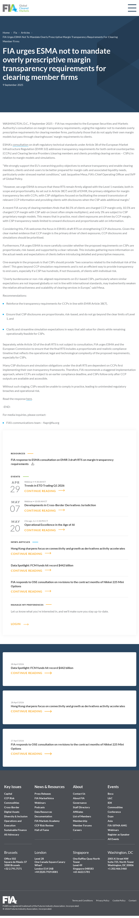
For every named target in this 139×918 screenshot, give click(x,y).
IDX (110, 800)
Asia (110, 818)
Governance (80, 800)
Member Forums (82, 823)
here (29, 398)
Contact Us (79, 791)
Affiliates (78, 809)
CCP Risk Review (44, 823)
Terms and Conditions (82, 898)
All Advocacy (11, 832)
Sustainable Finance (15, 827)
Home (6, 32)
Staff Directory (81, 805)
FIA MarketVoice (44, 796)
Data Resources (43, 809)
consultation (20, 144)
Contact (132, 898)
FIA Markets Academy (47, 818)
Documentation (44, 814)
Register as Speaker (119, 832)
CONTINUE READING (40, 490)
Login (16, 621)
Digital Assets (11, 809)
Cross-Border (12, 805)
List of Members (82, 814)
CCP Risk (9, 796)
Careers (77, 827)
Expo (110, 814)
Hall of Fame (42, 827)
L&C (110, 796)
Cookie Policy (119, 898)
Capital (8, 791)
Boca (110, 791)
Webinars (40, 800)
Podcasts (40, 805)
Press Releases (43, 791)
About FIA (79, 796)
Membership (80, 818)
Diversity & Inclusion (16, 814)
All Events (113, 836)
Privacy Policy (102, 898)
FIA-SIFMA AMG (117, 823)
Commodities (11, 800)
